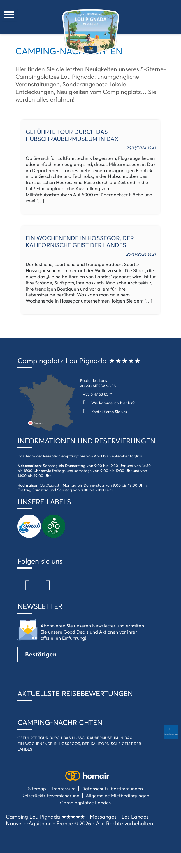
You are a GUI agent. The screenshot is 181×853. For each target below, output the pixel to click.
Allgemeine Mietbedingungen (117, 795)
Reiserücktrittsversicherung (51, 795)
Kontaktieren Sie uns (103, 411)
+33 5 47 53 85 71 (98, 394)
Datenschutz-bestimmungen (112, 788)
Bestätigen (41, 654)
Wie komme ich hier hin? (107, 402)
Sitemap (37, 788)
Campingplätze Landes (85, 802)
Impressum (63, 788)
